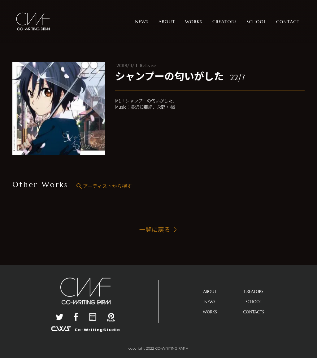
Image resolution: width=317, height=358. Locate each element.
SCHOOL (254, 302)
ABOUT (210, 292)
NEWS (209, 302)
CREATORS (253, 292)
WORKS (210, 312)
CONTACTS (253, 312)
